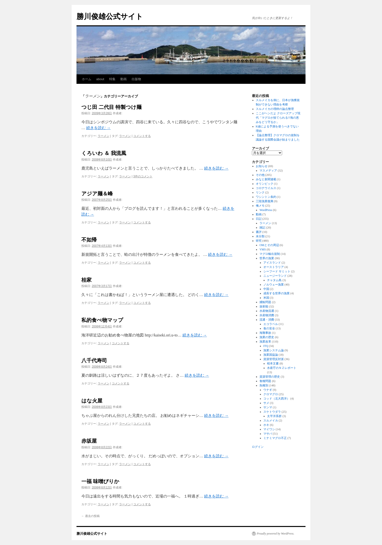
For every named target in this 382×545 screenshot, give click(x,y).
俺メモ (260, 205)
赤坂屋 (89, 441)
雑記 (262, 227)
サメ (266, 403)
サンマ (267, 407)
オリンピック (264, 183)
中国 (266, 289)
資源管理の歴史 (269, 376)
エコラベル (270, 324)
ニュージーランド (275, 275)
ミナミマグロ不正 (275, 438)
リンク (260, 192)
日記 (259, 218)
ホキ (266, 425)
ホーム (86, 79)
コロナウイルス (266, 188)
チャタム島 (274, 280)
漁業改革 (265, 341)
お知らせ (261, 166)
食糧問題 (265, 381)
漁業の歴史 (266, 337)
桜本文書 (273, 363)
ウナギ (267, 390)
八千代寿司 (94, 360)
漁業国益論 (270, 354)
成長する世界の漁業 (276, 293)
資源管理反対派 (273, 359)
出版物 (136, 79)
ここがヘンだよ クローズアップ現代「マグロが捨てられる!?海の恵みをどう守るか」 (278, 118)
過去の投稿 (90, 516)
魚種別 (263, 385)
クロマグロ (270, 394)
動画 (123, 79)
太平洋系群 (274, 416)
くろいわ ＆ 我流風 (103, 153)
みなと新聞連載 (266, 179)
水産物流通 (266, 311)
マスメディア (268, 170)
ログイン (258, 447)
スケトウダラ (272, 411)
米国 (266, 297)
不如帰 (89, 239)
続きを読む (98, 128)
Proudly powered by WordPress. (275, 533)
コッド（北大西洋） (276, 398)
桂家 (86, 280)
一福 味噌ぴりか (100, 481)
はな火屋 (91, 400)
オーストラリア (273, 267)
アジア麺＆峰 (97, 193)
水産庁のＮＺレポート (281, 368)
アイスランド (272, 262)
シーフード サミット (276, 271)
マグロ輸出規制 (269, 254)
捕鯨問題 (265, 302)
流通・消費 (266, 319)
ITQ (265, 346)
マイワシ (269, 429)
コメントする (142, 136)
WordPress (265, 210)
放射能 (263, 306)
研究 (259, 240)
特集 (112, 79)
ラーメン (103, 136)
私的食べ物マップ (102, 320)
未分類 (260, 236)
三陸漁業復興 (264, 201)
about (100, 79)
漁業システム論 (273, 350)
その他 (260, 175)
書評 (259, 232)
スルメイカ (270, 420)
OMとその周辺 (269, 245)
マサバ (267, 433)
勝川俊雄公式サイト (109, 16)
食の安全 (269, 328)
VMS (262, 249)
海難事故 (265, 333)
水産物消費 (266, 315)
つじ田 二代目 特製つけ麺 (111, 107)
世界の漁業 (266, 258)
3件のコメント (143, 176)
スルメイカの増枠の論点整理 (275, 109)
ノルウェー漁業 (273, 284)
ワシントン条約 (266, 197)
